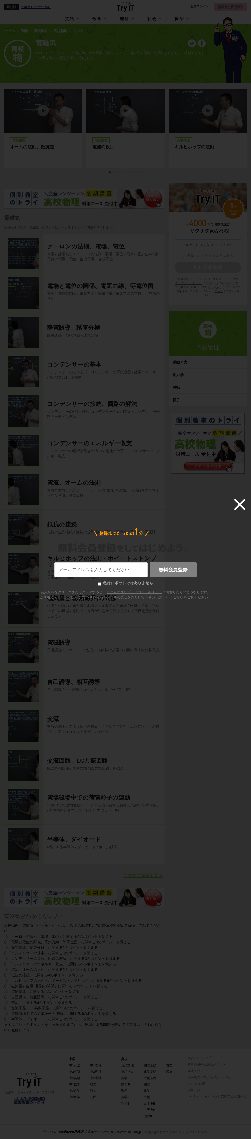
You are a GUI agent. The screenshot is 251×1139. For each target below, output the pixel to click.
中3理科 (95, 1078)
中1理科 (95, 1065)
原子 (176, 400)
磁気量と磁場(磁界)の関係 (81, 598)
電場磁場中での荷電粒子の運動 (88, 797)
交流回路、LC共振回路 (77, 760)
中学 (72, 1059)
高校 (124, 1059)
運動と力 (180, 362)
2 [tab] (114, 172)
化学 (147, 1091)
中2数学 (74, 1091)
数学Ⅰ (126, 1078)
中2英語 (74, 1071)
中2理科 (95, 1071)
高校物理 (208, 347)
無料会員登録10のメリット (206, 1064)
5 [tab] (126, 172)
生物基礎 (150, 1078)
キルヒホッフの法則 (194, 147)
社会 (152, 19)
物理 (147, 1084)
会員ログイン (199, 6)
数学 (97, 19)
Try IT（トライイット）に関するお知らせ (216, 1096)
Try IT (125, 7)
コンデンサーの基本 (74, 364)
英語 (70, 19)
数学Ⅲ (126, 1091)
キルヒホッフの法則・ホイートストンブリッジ (101, 561)
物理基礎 (150, 1065)
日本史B (149, 1103)
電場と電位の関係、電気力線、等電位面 (100, 285)
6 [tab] (129, 172)
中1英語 (74, 1065)
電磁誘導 (59, 642)
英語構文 (127, 1071)
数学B (125, 1103)
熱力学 (178, 375)
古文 (169, 1065)
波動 (176, 387)
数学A (125, 1097)
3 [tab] (118, 172)
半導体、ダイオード (74, 839)
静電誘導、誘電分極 (73, 327)
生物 (147, 1097)
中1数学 (74, 1084)
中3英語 (74, 1078)
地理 (93, 1084)
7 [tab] (133, 172)
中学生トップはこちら (36, 7)
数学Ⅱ (126, 1084)
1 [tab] (110, 172)
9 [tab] (141, 172)
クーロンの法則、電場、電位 (86, 246)
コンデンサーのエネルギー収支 (89, 443)
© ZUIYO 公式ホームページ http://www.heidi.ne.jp (92, 1131)
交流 (53, 718)
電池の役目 (103, 147)
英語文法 (127, 1065)
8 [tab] (137, 172)
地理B (148, 1116)
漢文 (169, 1071)
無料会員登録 (230, 6)
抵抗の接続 (62, 524)
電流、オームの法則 (74, 482)
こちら (219, 291)
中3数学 (74, 1097)
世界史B (149, 1110)
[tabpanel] (125, 128)
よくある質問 (196, 1083)
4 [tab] (122, 172)
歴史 (93, 1091)
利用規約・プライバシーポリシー (211, 1077)
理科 (125, 19)
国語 (180, 19)
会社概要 (193, 1071)
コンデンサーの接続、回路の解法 (92, 404)
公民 (93, 1097)
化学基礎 (150, 1071)
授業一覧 (193, 1090)
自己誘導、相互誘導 (73, 682)
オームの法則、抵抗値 (34, 147)
